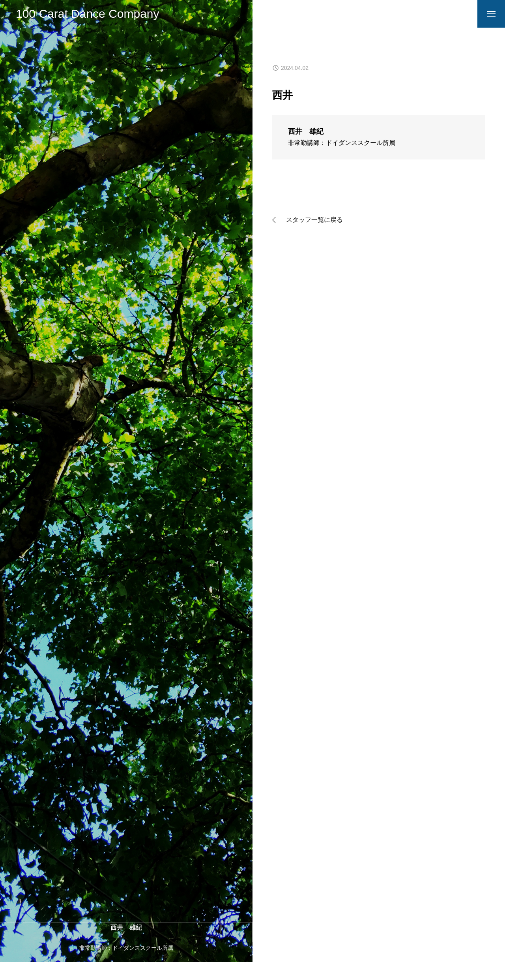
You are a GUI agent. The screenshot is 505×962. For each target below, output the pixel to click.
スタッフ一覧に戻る (314, 220)
